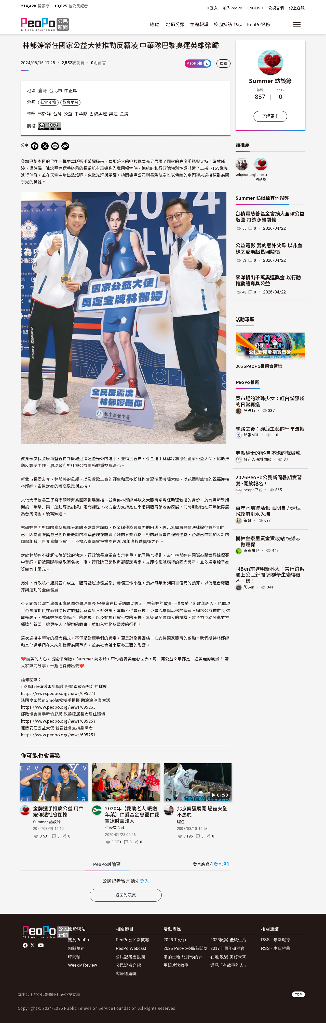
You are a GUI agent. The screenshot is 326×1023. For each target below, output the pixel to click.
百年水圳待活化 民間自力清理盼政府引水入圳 (268, 510)
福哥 (248, 519)
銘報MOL (252, 434)
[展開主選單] (297, 25)
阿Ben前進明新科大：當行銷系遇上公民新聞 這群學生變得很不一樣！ (270, 573)
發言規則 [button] (222, 864)
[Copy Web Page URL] (65, 146)
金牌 (124, 113)
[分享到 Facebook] (34, 146)
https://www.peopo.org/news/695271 (58, 693)
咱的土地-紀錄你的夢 (183, 957)
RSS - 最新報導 (275, 940)
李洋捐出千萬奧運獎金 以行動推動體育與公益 (268, 281)
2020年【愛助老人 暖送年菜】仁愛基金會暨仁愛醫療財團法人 (132, 814)
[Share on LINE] (55, 146)
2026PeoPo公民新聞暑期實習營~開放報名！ (269, 479)
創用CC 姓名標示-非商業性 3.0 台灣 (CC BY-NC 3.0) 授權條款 (50, 126)
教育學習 (70, 102)
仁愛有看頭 (115, 828)
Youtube (41, 945)
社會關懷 (48, 102)
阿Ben (249, 586)
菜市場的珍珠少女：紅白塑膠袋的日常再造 (270, 401)
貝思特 (250, 410)
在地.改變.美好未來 (228, 957)
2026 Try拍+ (175, 940)
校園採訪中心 (228, 24)
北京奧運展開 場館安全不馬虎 (202, 811)
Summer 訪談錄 (47, 822)
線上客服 (297, 8)
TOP (298, 994)
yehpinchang (245, 175)
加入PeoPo (232, 8)
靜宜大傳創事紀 (258, 459)
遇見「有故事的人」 (229, 965)
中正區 (70, 90)
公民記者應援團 (130, 957)
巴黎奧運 (98, 113)
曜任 (181, 822)
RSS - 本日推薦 (275, 948)
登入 (214, 8)
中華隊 (81, 113)
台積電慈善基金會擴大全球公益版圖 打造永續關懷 (270, 217)
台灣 (57, 113)
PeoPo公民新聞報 (133, 940)
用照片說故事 (176, 965)
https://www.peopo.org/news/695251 (58, 735)
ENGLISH (255, 8)
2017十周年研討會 (227, 948)
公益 (68, 113)
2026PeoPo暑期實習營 (259, 366)
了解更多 (270, 116)
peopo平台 (254, 489)
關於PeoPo (78, 940)
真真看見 (252, 550)
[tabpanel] (125, 881)
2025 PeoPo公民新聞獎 (186, 948)
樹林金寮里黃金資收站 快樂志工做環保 (268, 540)
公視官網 (276, 8)
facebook (26, 945)
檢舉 (223, 63)
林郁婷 (44, 113)
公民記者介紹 (128, 965)
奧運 (113, 113)
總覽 (154, 24)
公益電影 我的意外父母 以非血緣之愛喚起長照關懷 (269, 249)
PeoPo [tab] (107, 864)
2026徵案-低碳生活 (228, 940)
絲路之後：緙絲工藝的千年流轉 (270, 428)
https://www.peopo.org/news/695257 (58, 721)
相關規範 (76, 948)
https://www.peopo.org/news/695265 (58, 707)
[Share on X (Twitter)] (45, 146)
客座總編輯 (126, 973)
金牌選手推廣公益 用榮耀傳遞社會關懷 (58, 811)
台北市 (55, 90)
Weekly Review (82, 965)
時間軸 (74, 957)
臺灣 (42, 90)
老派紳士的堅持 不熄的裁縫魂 (268, 452)
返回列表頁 (125, 895)
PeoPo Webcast (131, 948)
